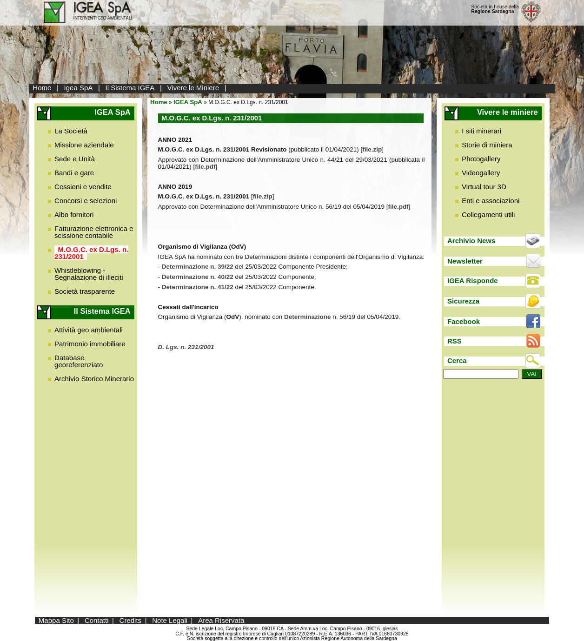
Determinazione (308, 316)
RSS (454, 341)
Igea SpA (78, 88)
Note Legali (169, 620)
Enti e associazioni (490, 201)
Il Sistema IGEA (130, 88)
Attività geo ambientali (88, 330)
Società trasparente (84, 291)
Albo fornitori (73, 214)
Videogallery (481, 173)
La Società (70, 131)
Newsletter (465, 261)
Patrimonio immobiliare (90, 344)
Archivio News (471, 241)
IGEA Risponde (472, 280)
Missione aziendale (84, 145)
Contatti (97, 620)
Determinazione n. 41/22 (197, 287)
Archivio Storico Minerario (94, 379)
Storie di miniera (487, 145)
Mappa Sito (56, 620)
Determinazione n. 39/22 (198, 266)
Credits (130, 620)
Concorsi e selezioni (85, 201)
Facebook (463, 321)
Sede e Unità (74, 159)
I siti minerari (481, 131)
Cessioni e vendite (83, 187)
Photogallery (481, 159)
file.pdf (205, 166)
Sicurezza (463, 301)
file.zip (372, 149)
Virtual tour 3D (484, 187)
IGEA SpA (187, 102)
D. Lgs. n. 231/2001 (186, 347)
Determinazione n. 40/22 (197, 276)
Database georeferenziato (78, 361)
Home (42, 88)
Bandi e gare (74, 173)
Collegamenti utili (488, 214)
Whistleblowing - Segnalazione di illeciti (88, 273)
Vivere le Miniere (193, 88)
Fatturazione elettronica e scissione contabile (93, 232)
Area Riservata (221, 620)
